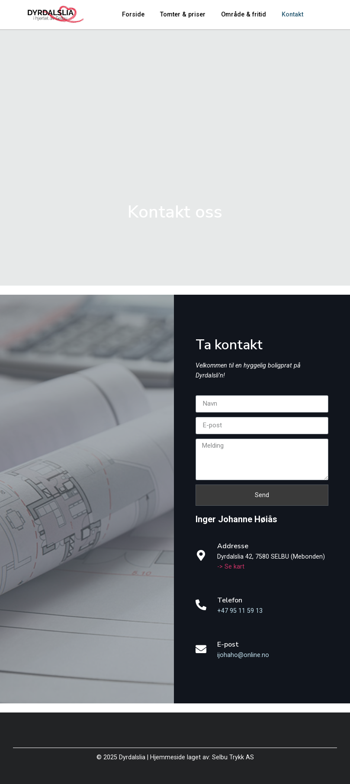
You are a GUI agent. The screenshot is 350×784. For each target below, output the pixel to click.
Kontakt (292, 14)
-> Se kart (230, 566)
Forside (133, 14)
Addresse (232, 546)
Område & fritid (243, 14)
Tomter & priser (183, 14)
